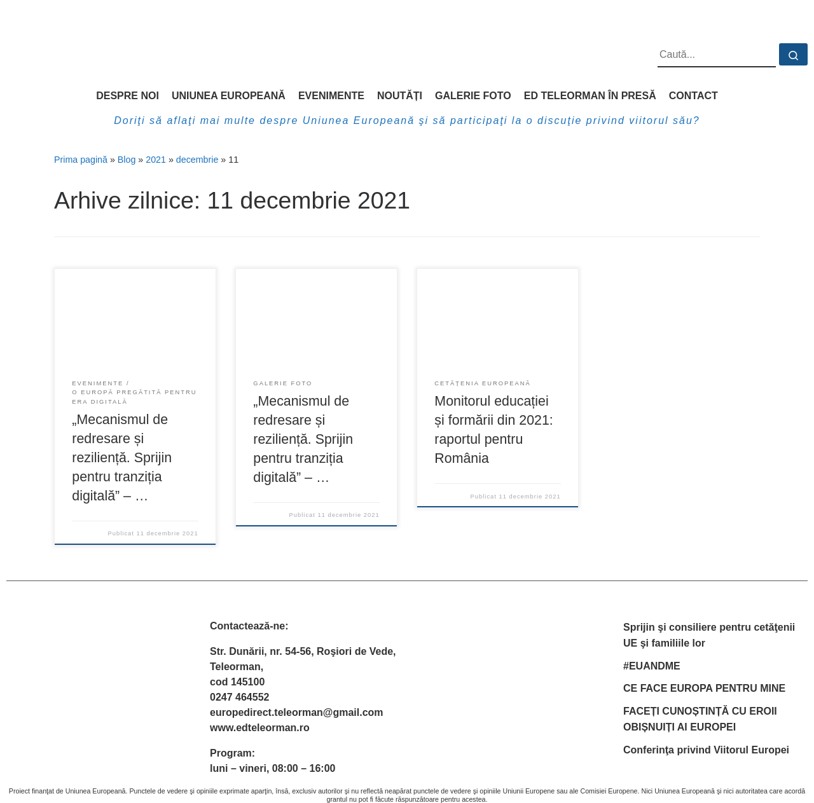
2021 (156, 159)
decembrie (197, 159)
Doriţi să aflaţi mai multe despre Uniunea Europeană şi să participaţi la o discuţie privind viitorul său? (407, 120)
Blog (127, 159)
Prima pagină (80, 159)
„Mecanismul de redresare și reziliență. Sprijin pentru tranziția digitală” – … (122, 458)
